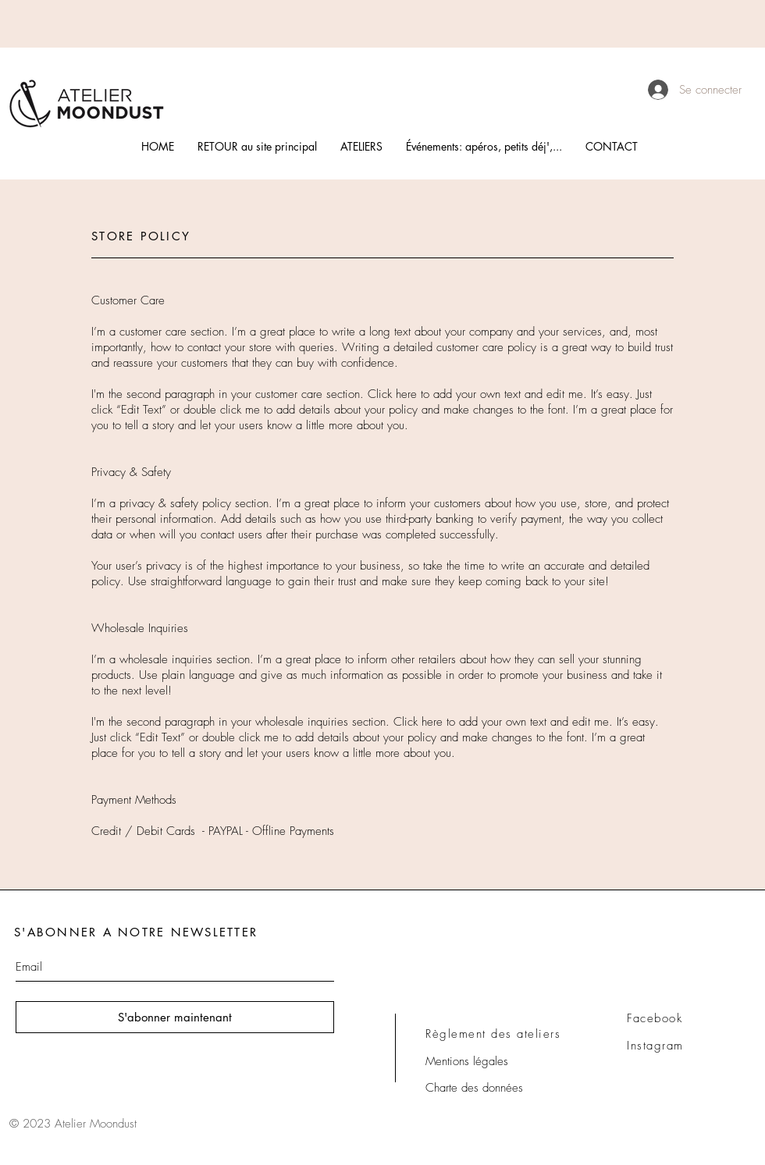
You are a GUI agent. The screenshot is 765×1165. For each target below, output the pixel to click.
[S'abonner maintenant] (175, 1017)
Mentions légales (466, 1061)
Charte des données (474, 1088)
